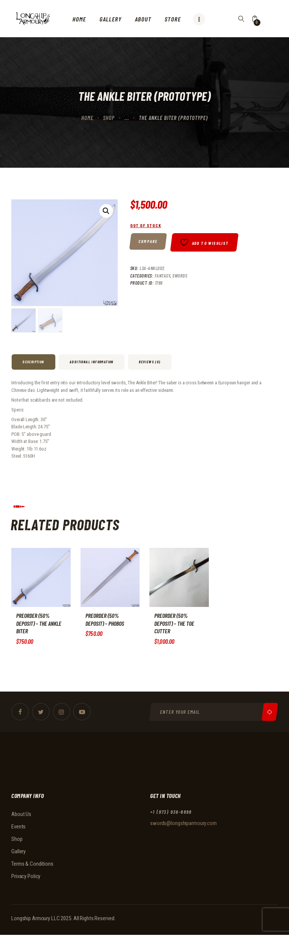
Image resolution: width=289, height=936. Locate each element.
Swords (179, 277)
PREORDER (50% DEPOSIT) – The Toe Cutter (174, 623)
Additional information (92, 362)
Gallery (18, 851)
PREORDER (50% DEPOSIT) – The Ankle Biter (39, 623)
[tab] (34, 362)
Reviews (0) (149, 362)
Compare (148, 241)
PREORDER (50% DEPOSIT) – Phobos (105, 619)
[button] (106, 211)
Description (33, 362)
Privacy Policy (25, 876)
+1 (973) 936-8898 (171, 812)
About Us (21, 814)
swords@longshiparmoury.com (183, 824)
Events (18, 827)
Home (87, 117)
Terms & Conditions (32, 864)
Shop (109, 117)
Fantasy (162, 277)
